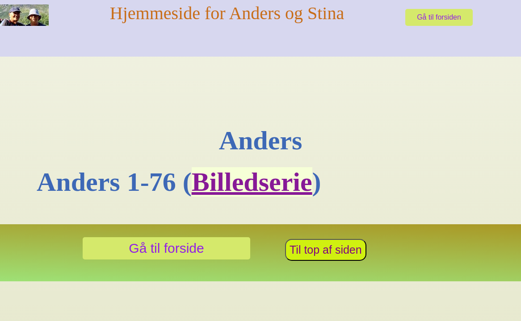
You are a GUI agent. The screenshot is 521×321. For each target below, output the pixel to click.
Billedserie (252, 182)
